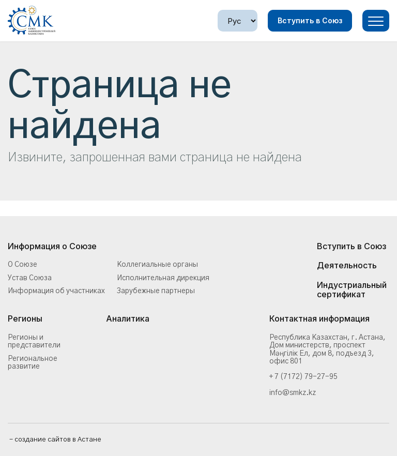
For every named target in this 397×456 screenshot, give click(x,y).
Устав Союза (30, 278)
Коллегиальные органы (157, 264)
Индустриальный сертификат (352, 290)
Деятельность (347, 265)
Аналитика (127, 319)
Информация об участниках (56, 291)
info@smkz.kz (292, 393)
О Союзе (22, 264)
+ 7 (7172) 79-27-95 (303, 377)
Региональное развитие (32, 362)
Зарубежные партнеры (156, 291)
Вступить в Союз (310, 20)
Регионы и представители (34, 341)
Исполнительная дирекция (163, 278)
